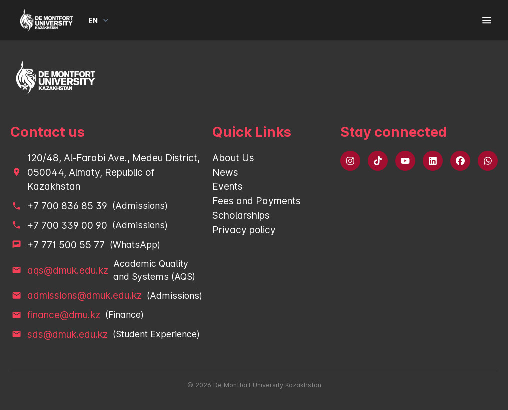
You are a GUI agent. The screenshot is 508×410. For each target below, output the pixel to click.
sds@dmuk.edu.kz (67, 334)
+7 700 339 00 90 (67, 225)
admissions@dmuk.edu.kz (84, 295)
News (225, 172)
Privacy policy (244, 230)
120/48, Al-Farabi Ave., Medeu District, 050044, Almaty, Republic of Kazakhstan (113, 172)
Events (227, 186)
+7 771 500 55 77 (66, 245)
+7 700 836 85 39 (67, 206)
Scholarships (241, 215)
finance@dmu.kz (63, 315)
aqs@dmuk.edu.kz (67, 270)
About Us (233, 158)
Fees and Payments (256, 201)
